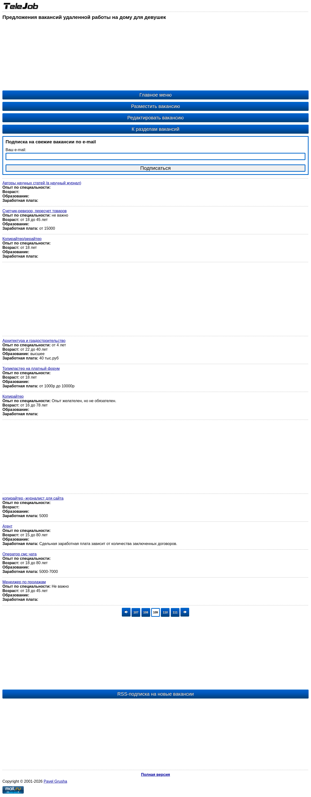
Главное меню (156, 95)
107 (135, 612)
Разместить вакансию (155, 106)
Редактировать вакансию (155, 117)
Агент (7, 526)
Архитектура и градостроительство (33, 341)
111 (175, 612)
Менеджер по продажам (24, 582)
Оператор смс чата (19, 554)
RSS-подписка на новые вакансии (155, 694)
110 (165, 612)
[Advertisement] (147, 56)
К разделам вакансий (155, 129)
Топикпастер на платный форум (31, 368)
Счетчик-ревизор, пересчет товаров (34, 211)
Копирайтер (13, 396)
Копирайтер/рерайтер (21, 239)
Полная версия (155, 775)
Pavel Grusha (55, 781)
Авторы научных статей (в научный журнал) (41, 183)
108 (145, 612)
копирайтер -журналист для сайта (32, 498)
